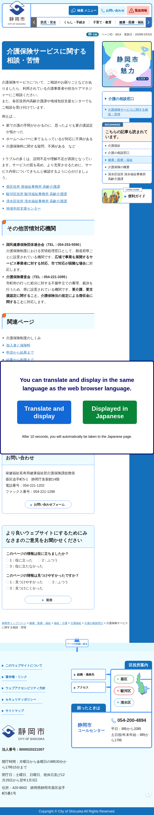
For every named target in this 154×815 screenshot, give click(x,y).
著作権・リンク (16, 677)
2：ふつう (50, 560)
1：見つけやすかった (26, 582)
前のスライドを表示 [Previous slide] (34, 22)
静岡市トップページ (14, 623)
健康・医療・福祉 (120, 160)
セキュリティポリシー (20, 699)
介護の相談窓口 (122, 99)
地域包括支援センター (23, 208)
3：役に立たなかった (26, 566)
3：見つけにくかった (26, 588)
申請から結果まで (20, 352)
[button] (83, 10)
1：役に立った (21, 560)
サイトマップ (14, 711)
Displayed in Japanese (110, 412)
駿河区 (126, 691)
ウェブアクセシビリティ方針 (25, 688)
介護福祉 (114, 145)
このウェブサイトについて (23, 665)
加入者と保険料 (18, 345)
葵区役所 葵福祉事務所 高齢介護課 (33, 187)
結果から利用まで (20, 360)
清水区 (126, 702)
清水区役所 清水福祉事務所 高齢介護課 (36, 201)
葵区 (124, 679)
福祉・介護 (60, 623)
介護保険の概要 (119, 167)
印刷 (95, 34)
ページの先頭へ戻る (77, 643)
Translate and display (44, 412)
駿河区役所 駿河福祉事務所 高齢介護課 (36, 194)
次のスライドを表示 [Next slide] (148, 22)
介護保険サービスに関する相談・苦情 (128, 112)
